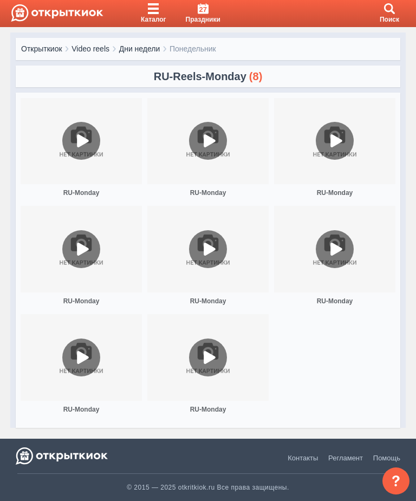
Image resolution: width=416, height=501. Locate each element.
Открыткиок (41, 48)
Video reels (90, 48)
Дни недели (139, 48)
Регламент (345, 458)
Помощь (386, 458)
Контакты (303, 458)
